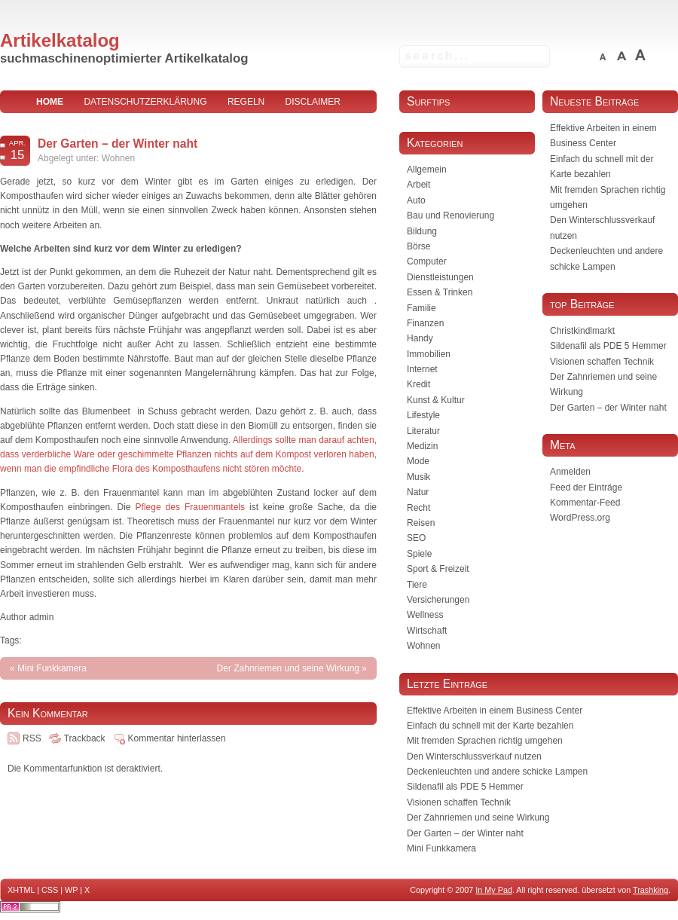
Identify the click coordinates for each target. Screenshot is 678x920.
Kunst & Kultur (436, 400)
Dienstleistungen (440, 277)
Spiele (419, 554)
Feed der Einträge (586, 487)
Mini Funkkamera (52, 668)
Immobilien (428, 354)
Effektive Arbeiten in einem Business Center (494, 710)
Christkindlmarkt (582, 331)
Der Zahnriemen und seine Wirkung (288, 668)
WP (71, 889)
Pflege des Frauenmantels (190, 507)
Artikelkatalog (60, 40)
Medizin (422, 446)
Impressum (188, 124)
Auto (416, 200)
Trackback (84, 738)
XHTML (21, 889)
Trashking (650, 889)
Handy (420, 338)
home (49, 101)
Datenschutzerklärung (145, 101)
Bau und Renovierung (450, 215)
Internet (422, 369)
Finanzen (425, 323)
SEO (416, 538)
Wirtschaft (427, 630)
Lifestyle (423, 415)
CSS (49, 889)
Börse (418, 246)
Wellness (425, 615)
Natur (418, 492)
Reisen (421, 523)
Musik (418, 477)
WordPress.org (580, 517)
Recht (418, 508)
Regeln (246, 101)
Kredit (418, 384)
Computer (427, 261)
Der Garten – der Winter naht (117, 143)
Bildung (422, 231)
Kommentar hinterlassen (177, 738)
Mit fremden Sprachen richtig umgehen (485, 740)
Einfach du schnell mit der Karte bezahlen (490, 725)
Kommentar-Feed (585, 502)
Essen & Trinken (439, 292)
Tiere (417, 584)
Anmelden (570, 471)
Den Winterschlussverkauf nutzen (474, 756)
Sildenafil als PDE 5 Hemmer (608, 346)
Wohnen (118, 158)
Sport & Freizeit (438, 569)
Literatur (423, 431)
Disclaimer (313, 101)
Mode (418, 461)
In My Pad (493, 889)
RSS (32, 738)
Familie (421, 308)
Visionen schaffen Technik (602, 361)
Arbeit (418, 184)
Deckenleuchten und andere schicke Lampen (497, 771)
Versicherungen (438, 599)
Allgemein (427, 169)
